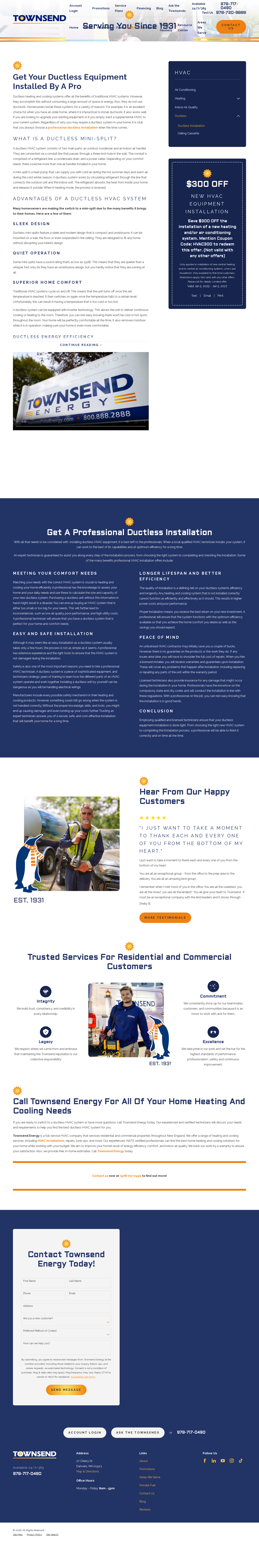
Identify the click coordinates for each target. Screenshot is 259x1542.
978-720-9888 (231, 13)
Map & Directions (87, 1471)
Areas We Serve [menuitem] (201, 28)
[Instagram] (232, 1461)
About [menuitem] (87, 27)
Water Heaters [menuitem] (166, 27)
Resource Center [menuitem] (185, 27)
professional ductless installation (73, 127)
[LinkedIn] (214, 1461)
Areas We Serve (149, 1477)
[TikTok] (241, 1461)
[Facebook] (205, 1461)
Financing (144, 8)
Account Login (84, 1432)
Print (220, 295)
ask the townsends (138, 1432)
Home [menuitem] (73, 27)
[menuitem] (207, 90)
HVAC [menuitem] (132, 27)
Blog (159, 8)
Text (194, 295)
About (143, 1461)
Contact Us (231, 26)
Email (207, 295)
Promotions (101, 8)
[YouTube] (223, 1461)
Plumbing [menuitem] (104, 27)
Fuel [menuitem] (119, 27)
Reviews (145, 1509)
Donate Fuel (147, 1485)
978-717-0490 (229, 6)
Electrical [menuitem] (148, 27)
